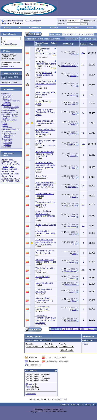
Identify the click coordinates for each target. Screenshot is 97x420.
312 (83, 53)
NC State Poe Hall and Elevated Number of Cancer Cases (45, 242)
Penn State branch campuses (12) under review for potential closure (45, 166)
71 (83, 65)
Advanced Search (10, 44)
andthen (73, 134)
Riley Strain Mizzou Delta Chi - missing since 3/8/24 (44, 153)
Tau (11, 176)
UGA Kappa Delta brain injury (43, 290)
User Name (62, 20)
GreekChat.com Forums (13, 21)
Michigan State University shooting (44, 299)
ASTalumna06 (40, 302)
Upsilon (4, 178)
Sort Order (49, 344)
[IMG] (28, 388)
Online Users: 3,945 (11, 73)
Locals (5, 118)
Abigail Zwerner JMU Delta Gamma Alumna (45, 132)
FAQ (19, 28)
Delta (13, 162)
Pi (12, 174)
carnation (72, 278)
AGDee (73, 301)
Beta (11, 159)
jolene (37, 235)
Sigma (4, 176)
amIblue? (72, 145)
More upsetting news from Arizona (45, 93)
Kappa (4, 169)
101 (82, 34)
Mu (2, 171)
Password (61, 24)
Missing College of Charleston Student (44, 122)
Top (94, 404)
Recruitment (7, 99)
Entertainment (8, 135)
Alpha (4, 159)
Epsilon (4, 164)
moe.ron (38, 68)
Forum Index (7, 95)
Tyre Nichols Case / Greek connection (44, 252)
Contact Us (64, 404)
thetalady (39, 147)
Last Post (67, 44)
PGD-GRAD (40, 294)
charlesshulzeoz (7, 66)
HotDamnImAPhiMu (68, 66)
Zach (37, 227)
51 (79, 34)
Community (35, 28)
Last (90, 34)
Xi (12, 171)
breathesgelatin (41, 57)
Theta (5, 166)
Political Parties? (42, 50)
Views (92, 44)
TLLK (37, 117)
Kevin (74, 178)
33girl (74, 168)
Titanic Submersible (44, 268)
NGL (17, 181)
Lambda (13, 169)
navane (73, 292)
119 (83, 144)
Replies (83, 44)
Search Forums (9, 34)
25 (83, 270)
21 (83, 204)
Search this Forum (88, 39)
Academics (7, 143)
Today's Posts (73, 28)
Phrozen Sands (70, 205)
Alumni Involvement (10, 114)
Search (90, 28)
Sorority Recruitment (11, 101)
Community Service (10, 116)
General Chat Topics (33, 21)
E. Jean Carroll (42, 276)
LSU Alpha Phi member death (42, 308)
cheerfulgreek (40, 178)
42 (83, 133)
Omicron (5, 174)
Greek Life (7, 97)
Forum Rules (31, 394)
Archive (88, 404)
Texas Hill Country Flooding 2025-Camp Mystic (45, 112)
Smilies (28, 386)
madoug (73, 95)
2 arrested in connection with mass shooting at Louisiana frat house (45, 319)
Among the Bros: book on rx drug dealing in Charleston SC (45, 214)
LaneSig (73, 156)
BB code (29, 384)
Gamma (5, 162)
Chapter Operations (10, 112)
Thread (38, 43)
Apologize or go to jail (45, 224)
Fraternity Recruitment (6, 104)
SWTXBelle (39, 207)
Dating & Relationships (6, 138)
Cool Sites (7, 141)
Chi (16, 178)
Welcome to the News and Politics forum (45, 83)
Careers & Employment (6, 145)
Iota (12, 166)
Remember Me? (88, 21)
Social (5, 124)
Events (5, 126)
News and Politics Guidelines (44, 73)
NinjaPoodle (71, 226)
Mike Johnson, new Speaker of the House (45, 260)
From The (62, 344)
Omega (9, 181)
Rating (53, 43)
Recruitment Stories (11, 106)
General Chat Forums (11, 129)
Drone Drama (41, 176)
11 (75, 34)
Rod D (73, 54)
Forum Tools (71, 39)
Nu (7, 171)
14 (83, 113)
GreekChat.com (77, 404)
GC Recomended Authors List (45, 63)
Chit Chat (7, 131)
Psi (2, 181)
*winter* (38, 106)
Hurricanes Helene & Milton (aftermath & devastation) (45, 184)
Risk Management (10, 110)
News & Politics (9, 133)
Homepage (7, 93)
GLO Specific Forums (7, 154)
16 (83, 186)
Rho (17, 174)
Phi (11, 178)
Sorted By (29, 344)
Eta (18, 164)
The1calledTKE (41, 88)
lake (74, 244)
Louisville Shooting (44, 283)
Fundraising (7, 127)
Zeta (12, 164)
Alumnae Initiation (10, 108)
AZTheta (38, 97)
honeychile (72, 104)
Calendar (54, 28)
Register (7, 28)
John (74, 85)
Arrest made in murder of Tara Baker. (45, 232)
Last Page (52, 53)
